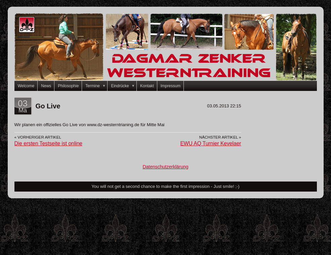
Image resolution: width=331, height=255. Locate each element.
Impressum (170, 86)
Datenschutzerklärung (165, 166)
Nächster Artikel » (220, 137)
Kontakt (147, 86)
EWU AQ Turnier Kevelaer (210, 143)
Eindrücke (124, 86)
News (46, 86)
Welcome (26, 86)
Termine (96, 86)
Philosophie (68, 86)
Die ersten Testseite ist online (48, 143)
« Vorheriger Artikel (37, 137)
